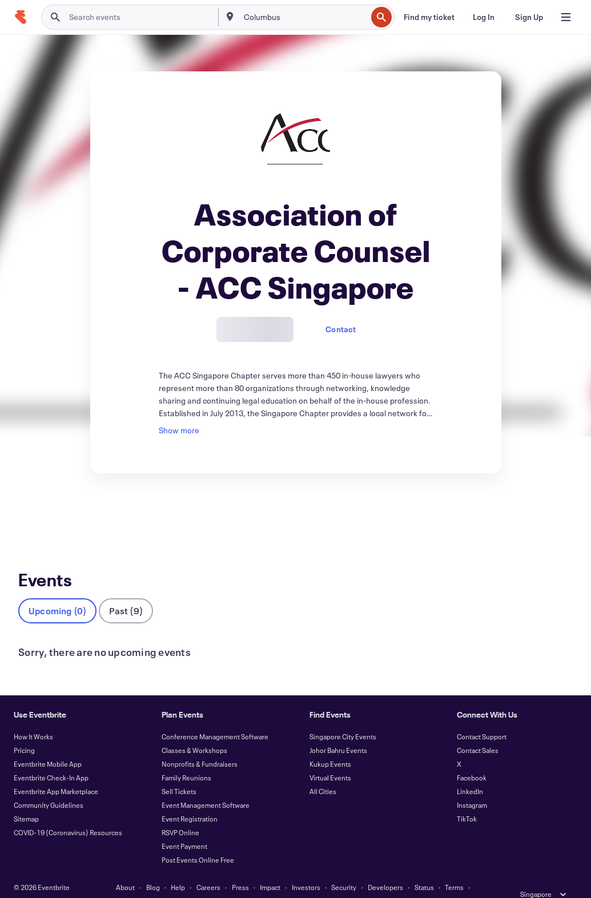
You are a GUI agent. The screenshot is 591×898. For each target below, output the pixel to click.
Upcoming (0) (57, 592)
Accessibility (245, 882)
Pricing (24, 731)
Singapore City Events (342, 717)
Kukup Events (330, 745)
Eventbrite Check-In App (51, 758)
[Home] (20, 17)
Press (240, 868)
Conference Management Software (215, 717)
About (125, 868)
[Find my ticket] (429, 17)
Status (424, 868)
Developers (385, 868)
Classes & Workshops (194, 731)
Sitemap (26, 799)
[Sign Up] (529, 17)
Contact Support (481, 717)
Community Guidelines (48, 786)
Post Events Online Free (198, 840)
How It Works (33, 717)
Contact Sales (477, 731)
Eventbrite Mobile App (48, 745)
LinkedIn (470, 772)
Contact (340, 329)
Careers (208, 868)
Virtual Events (330, 758)
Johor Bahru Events (338, 731)
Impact (270, 868)
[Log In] (484, 17)
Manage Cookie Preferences (355, 882)
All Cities (322, 772)
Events (30, 515)
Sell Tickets (179, 772)
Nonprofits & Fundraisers (200, 745)
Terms (454, 868)
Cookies (288, 882)
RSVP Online (180, 813)
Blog (153, 868)
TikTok (467, 799)
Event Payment (184, 827)
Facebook (472, 758)
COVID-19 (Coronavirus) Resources (68, 813)
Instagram (472, 786)
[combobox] (304, 17)
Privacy (204, 882)
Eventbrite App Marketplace (56, 772)
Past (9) (126, 592)
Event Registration (190, 799)
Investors (306, 868)
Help (178, 868)
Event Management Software (206, 786)
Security (343, 868)
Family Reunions (186, 758)
